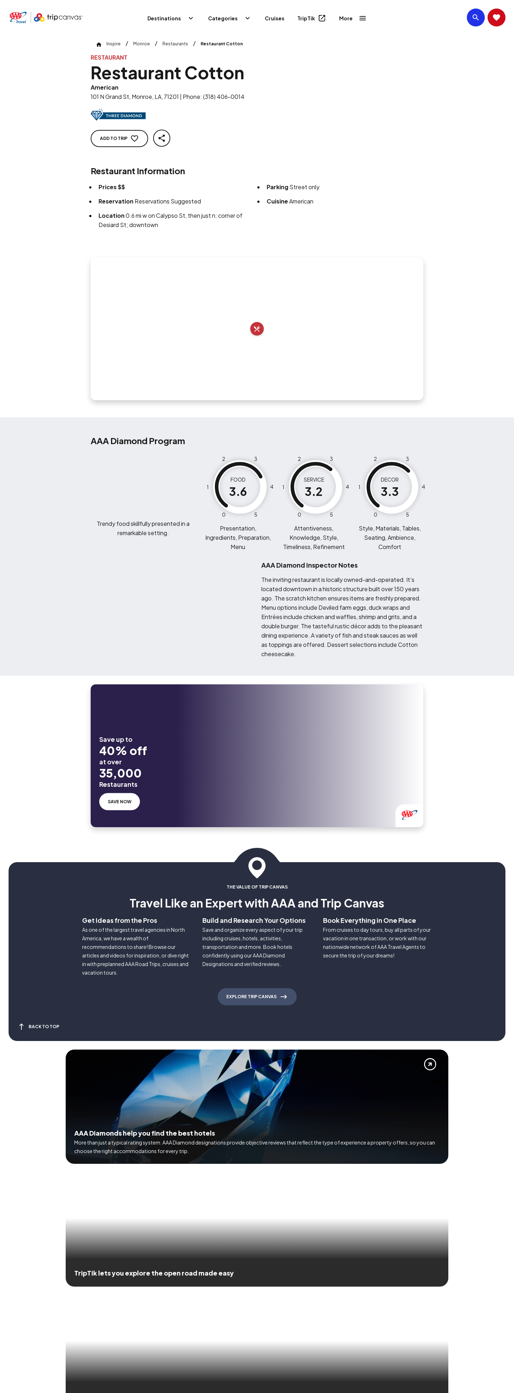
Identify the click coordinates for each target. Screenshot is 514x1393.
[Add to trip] (257, 329)
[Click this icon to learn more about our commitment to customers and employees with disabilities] (19, 1290)
